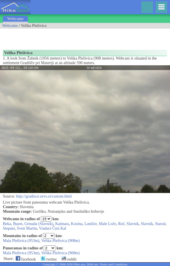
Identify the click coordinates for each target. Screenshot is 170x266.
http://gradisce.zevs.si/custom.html (44, 196)
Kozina (76, 224)
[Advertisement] (67, 37)
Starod (160, 224)
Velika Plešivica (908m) (60, 241)
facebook (26, 259)
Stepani (9, 228)
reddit (69, 259)
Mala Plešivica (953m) (21, 241)
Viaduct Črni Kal (52, 228)
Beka (7, 224)
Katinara (62, 224)
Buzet (18, 224)
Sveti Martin (27, 228)
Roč (121, 224)
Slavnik (133, 224)
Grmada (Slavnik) (38, 224)
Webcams (15, 19)
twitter (49, 259)
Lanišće (91, 224)
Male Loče (107, 224)
